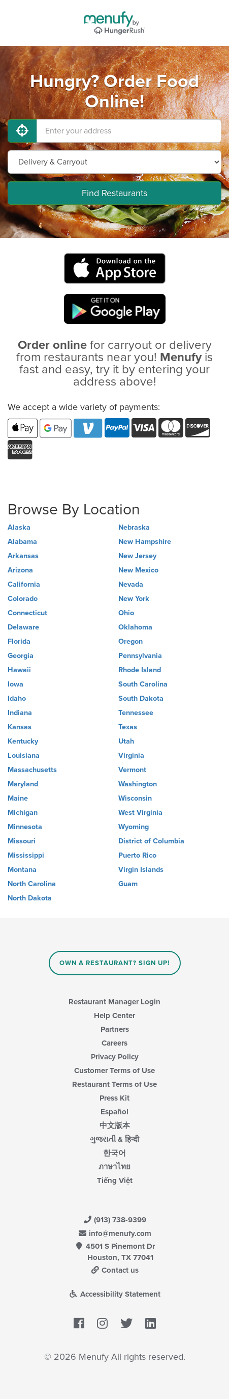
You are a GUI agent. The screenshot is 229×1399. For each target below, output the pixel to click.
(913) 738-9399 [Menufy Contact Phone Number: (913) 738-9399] (115, 1219)
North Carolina (32, 884)
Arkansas (23, 556)
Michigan (23, 812)
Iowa (15, 684)
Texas (127, 727)
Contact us (114, 1270)
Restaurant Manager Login (114, 1001)
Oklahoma (135, 627)
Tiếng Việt (115, 1180)
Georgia (21, 655)
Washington (137, 784)
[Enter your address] (129, 131)
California (24, 584)
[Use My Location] (22, 131)
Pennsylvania (140, 655)
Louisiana (24, 755)
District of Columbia (151, 841)
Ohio (126, 613)
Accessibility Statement (114, 1294)
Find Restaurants (114, 193)
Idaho (17, 698)
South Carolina (143, 684)
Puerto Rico (137, 855)
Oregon (130, 641)
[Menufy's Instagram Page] (102, 1323)
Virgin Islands (140, 869)
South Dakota (140, 698)
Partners (115, 1029)
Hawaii (19, 670)
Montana (22, 869)
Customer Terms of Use (114, 1070)
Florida (19, 641)
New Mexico (138, 570)
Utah (126, 741)
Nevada (130, 584)
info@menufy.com (115, 1233)
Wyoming (133, 826)
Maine (18, 798)
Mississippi (26, 855)
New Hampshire (144, 541)
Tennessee (135, 712)
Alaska (19, 527)
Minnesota (25, 826)
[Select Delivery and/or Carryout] (114, 162)
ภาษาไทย (114, 1166)
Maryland (23, 784)
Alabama (22, 541)
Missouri (22, 841)
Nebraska (134, 527)
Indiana (20, 712)
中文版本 (115, 1125)
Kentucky (23, 741)
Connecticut (27, 613)
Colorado (23, 598)
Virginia (131, 755)
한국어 (114, 1153)
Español (114, 1111)
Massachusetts (32, 769)
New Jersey (137, 556)
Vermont (132, 769)
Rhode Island (139, 670)
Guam (128, 884)
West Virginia (140, 812)
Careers (114, 1043)
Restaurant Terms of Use (114, 1084)
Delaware (23, 627)
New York (133, 598)
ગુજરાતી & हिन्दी (114, 1139)
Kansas (19, 727)
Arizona (20, 570)
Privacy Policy (115, 1056)
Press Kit (114, 1098)
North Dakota (30, 898)
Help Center (114, 1015)
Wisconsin (135, 798)
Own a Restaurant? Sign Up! (114, 963)
